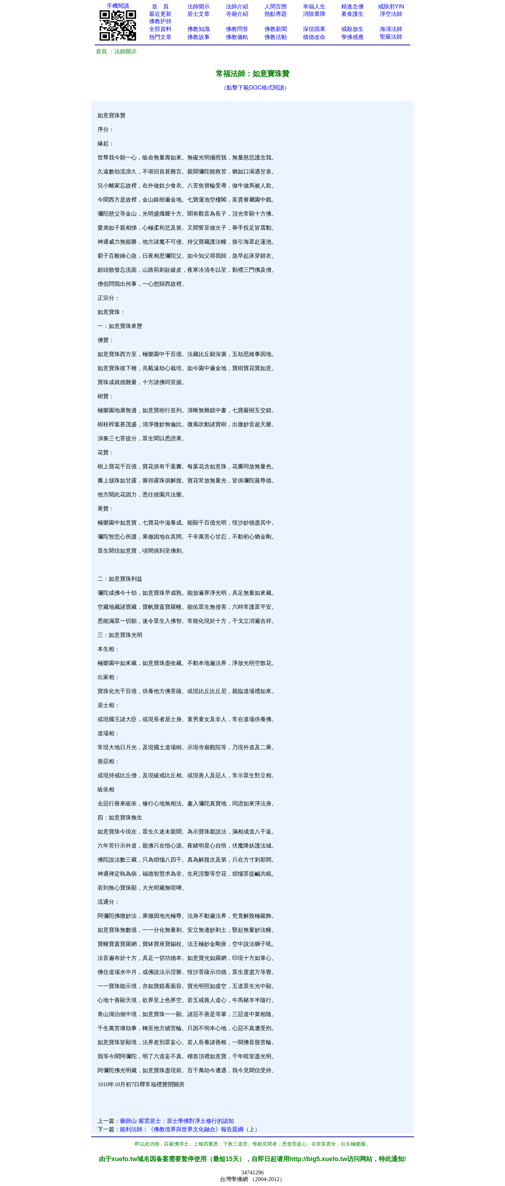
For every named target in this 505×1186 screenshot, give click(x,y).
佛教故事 (198, 37)
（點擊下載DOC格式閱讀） (255, 88)
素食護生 (352, 14)
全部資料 (160, 29)
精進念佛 (352, 6)
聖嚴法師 (391, 37)
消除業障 (314, 14)
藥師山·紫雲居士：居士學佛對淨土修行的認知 (177, 1121)
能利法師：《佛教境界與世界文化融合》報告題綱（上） (190, 1129)
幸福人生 (314, 6)
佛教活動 (275, 37)
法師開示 (198, 6)
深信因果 (314, 29)
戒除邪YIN (391, 6)
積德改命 (314, 37)
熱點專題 (275, 14)
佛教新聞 (275, 29)
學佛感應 (352, 37)
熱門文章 (160, 37)
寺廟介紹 (237, 14)
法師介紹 (237, 6)
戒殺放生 (352, 29)
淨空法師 (391, 14)
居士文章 (198, 14)
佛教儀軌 (237, 37)
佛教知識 (198, 29)
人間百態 (275, 6)
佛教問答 (237, 29)
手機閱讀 (118, 6)
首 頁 (160, 6)
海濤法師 (391, 29)
